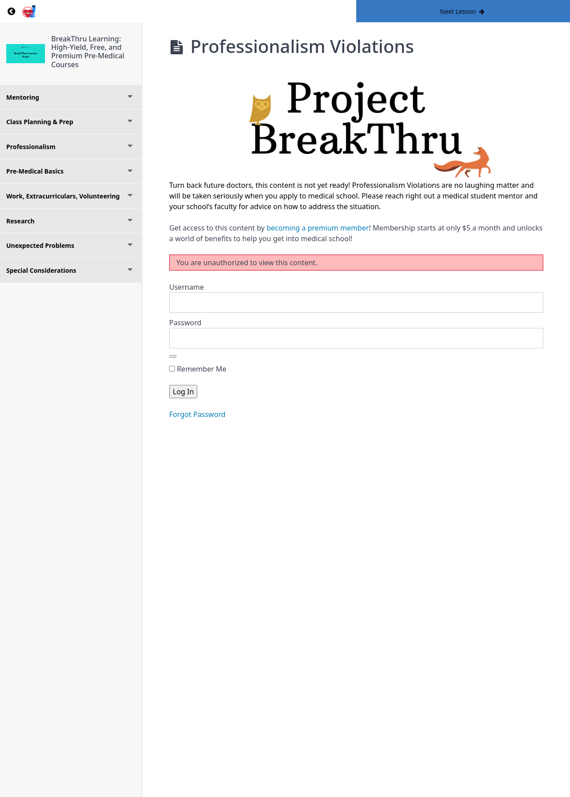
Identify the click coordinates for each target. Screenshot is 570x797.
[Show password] (172, 356)
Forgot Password (197, 414)
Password (185, 323)
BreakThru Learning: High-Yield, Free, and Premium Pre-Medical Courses (87, 51)
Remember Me (197, 369)
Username (186, 287)
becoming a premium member (317, 228)
